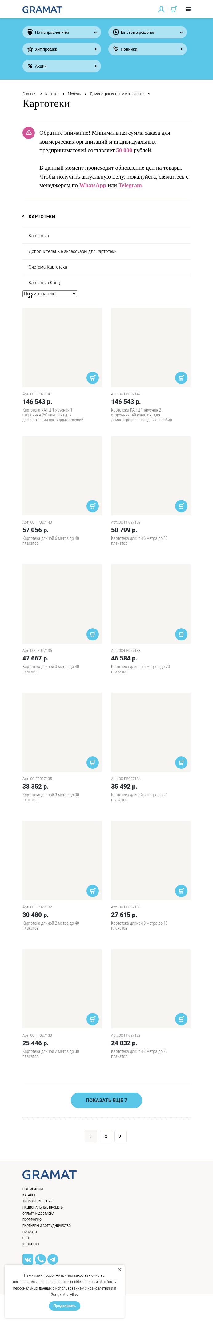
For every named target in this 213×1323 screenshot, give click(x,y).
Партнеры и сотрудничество (46, 1226)
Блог (26, 1238)
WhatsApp (93, 185)
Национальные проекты (42, 1207)
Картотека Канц (44, 282)
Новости (29, 1232)
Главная (29, 94)
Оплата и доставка (38, 1213)
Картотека (39, 235)
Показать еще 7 (106, 1100)
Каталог (52, 94)
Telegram (130, 185)
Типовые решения (37, 1201)
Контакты (30, 1244)
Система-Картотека (48, 267)
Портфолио (32, 1219)
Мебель (74, 94)
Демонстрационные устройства (117, 94)
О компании (32, 1189)
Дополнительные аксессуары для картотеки (73, 251)
